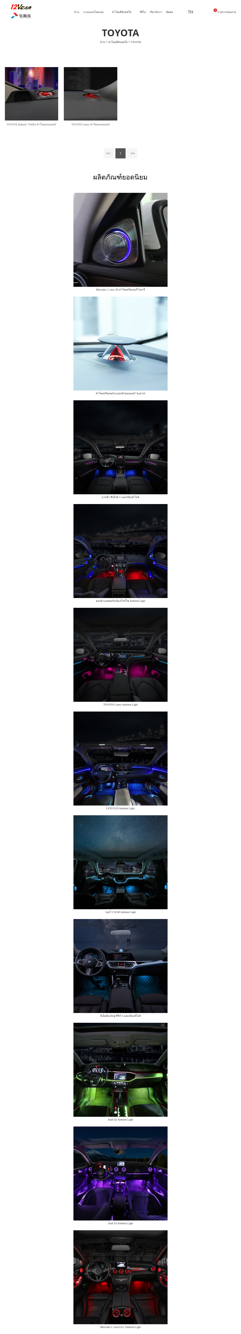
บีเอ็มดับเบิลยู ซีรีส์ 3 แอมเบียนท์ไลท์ (120, 1016)
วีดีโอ (143, 12)
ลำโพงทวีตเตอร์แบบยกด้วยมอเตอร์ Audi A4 (120, 393)
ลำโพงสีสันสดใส (121, 12)
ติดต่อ (169, 12)
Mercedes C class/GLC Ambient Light (120, 1327)
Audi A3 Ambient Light (120, 1223)
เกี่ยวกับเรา (156, 12)
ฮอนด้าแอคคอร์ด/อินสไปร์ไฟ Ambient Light (120, 601)
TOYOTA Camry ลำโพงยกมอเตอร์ (90, 124)
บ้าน (76, 12)
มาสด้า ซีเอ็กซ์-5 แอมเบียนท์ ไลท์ (120, 497)
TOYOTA (136, 42)
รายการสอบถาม (225, 11)
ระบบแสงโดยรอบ (93, 12)
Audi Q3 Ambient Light (120, 1119)
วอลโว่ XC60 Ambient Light (120, 912)
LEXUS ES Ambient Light (120, 808)
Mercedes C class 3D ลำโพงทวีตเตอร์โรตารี (120, 289)
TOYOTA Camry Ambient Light (120, 704)
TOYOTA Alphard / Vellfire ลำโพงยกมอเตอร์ (31, 124)
